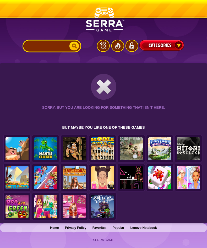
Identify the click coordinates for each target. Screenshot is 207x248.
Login (131, 46)
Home (54, 228)
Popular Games (117, 46)
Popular (118, 228)
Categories (161, 45)
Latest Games (103, 46)
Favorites (99, 228)
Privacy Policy (75, 228)
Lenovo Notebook (143, 228)
